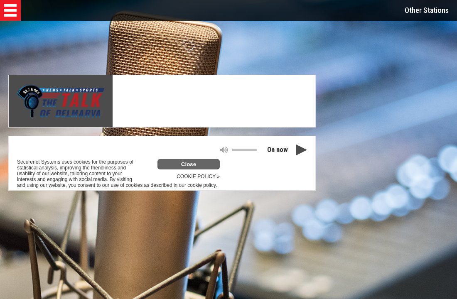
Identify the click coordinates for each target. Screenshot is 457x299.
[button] (10, 10)
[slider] (244, 150)
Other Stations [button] (427, 10)
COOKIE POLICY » (198, 176)
